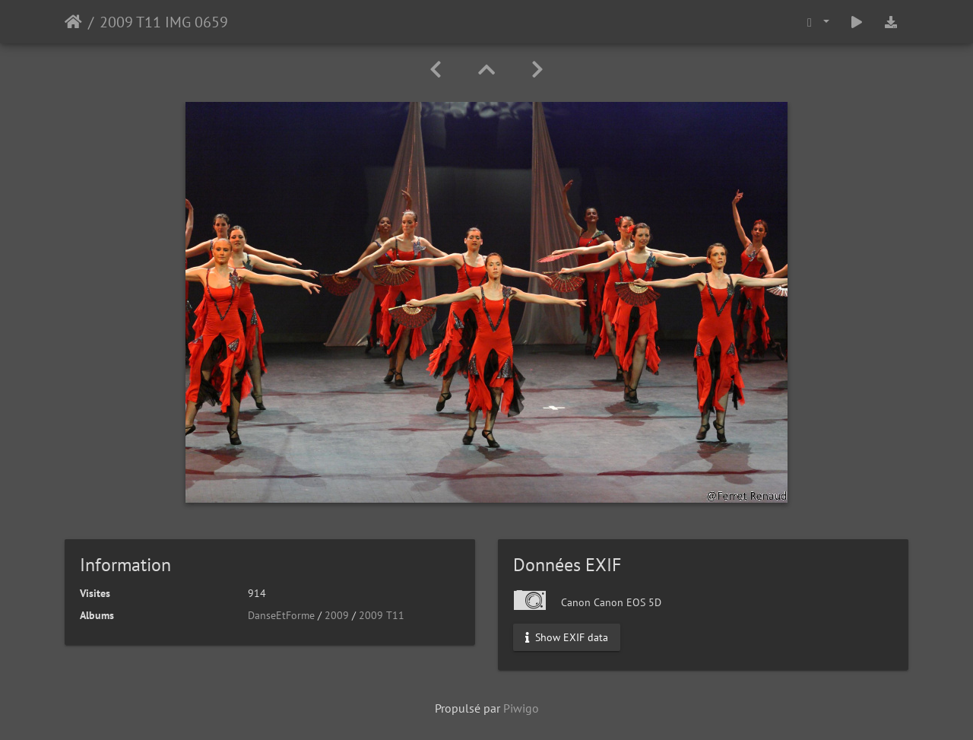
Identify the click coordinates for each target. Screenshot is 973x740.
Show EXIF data (566, 637)
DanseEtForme (281, 615)
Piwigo (521, 708)
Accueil (73, 22)
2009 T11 (381, 615)
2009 (337, 615)
